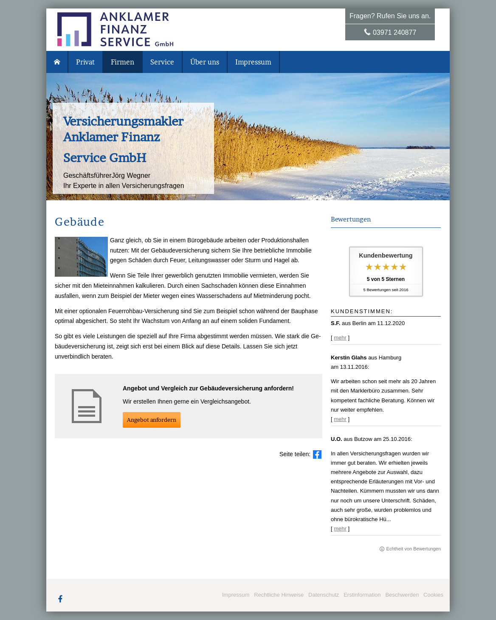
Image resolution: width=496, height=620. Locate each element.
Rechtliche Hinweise (279, 595)
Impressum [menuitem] (253, 62)
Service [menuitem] (162, 62)
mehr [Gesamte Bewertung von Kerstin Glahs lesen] (340, 419)
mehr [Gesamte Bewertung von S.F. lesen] (340, 337)
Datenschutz (323, 595)
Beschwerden (402, 595)
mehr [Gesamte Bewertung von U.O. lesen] (340, 528)
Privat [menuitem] (85, 62)
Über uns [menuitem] (204, 62)
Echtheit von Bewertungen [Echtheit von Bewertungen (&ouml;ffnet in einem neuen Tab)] (413, 548)
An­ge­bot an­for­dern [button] (151, 419)
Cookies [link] (433, 595)
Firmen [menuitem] (122, 62)
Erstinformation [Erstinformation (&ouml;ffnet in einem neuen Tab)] (362, 595)
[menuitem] (57, 62)
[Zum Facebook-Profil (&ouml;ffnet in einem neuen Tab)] (60, 598)
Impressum (235, 595)
